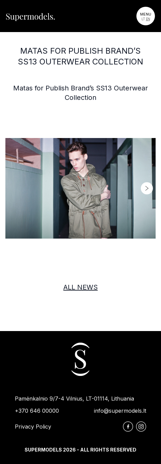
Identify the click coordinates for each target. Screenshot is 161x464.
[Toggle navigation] (145, 16)
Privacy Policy (33, 426)
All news (80, 287)
